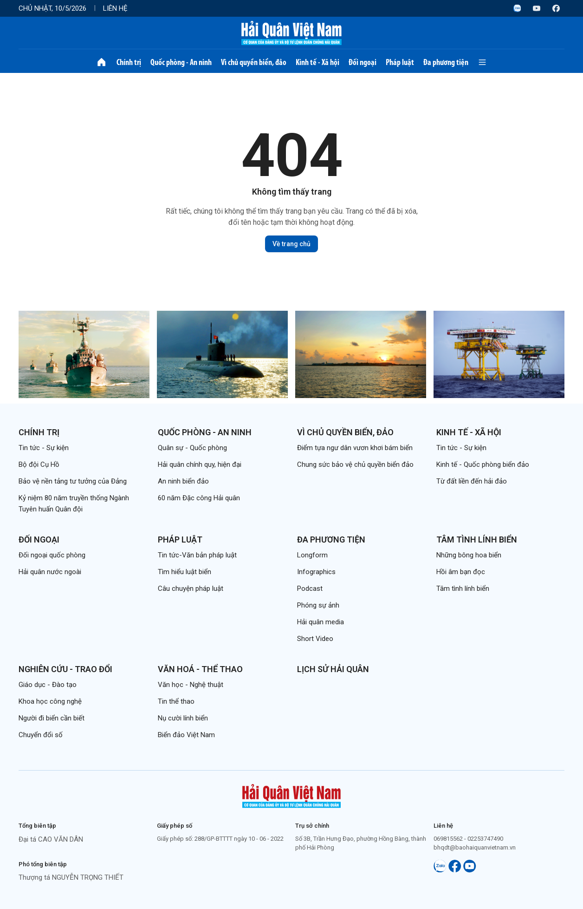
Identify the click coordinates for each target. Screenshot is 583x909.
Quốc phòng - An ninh (181, 62)
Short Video (315, 638)
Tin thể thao (176, 701)
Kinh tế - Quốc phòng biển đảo (482, 464)
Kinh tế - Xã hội (317, 62)
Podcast (310, 588)
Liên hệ (115, 8)
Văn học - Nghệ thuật (190, 684)
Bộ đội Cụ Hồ (39, 464)
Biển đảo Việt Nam (186, 735)
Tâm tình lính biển (476, 539)
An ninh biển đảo (183, 481)
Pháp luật (400, 62)
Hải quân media (320, 622)
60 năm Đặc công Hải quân (199, 498)
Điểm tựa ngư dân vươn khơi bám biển (355, 448)
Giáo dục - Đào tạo (48, 684)
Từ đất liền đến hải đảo (471, 481)
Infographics (316, 572)
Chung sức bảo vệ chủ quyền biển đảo (355, 464)
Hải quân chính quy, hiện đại (199, 464)
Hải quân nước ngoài (50, 572)
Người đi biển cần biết (51, 718)
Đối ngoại (362, 62)
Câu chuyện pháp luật (190, 588)
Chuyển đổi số (41, 735)
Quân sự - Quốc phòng (192, 448)
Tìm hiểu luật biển (184, 572)
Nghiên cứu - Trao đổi (65, 669)
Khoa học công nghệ (50, 701)
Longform (312, 555)
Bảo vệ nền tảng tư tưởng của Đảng (73, 481)
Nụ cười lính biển (183, 718)
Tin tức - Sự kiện (44, 448)
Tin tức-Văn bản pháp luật (197, 555)
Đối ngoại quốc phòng (52, 555)
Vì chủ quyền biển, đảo (253, 62)
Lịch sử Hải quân (333, 669)
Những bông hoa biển (468, 555)
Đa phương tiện (445, 62)
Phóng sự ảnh (318, 605)
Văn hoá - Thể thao (200, 669)
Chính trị (129, 62)
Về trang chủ (291, 244)
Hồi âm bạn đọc (460, 572)
